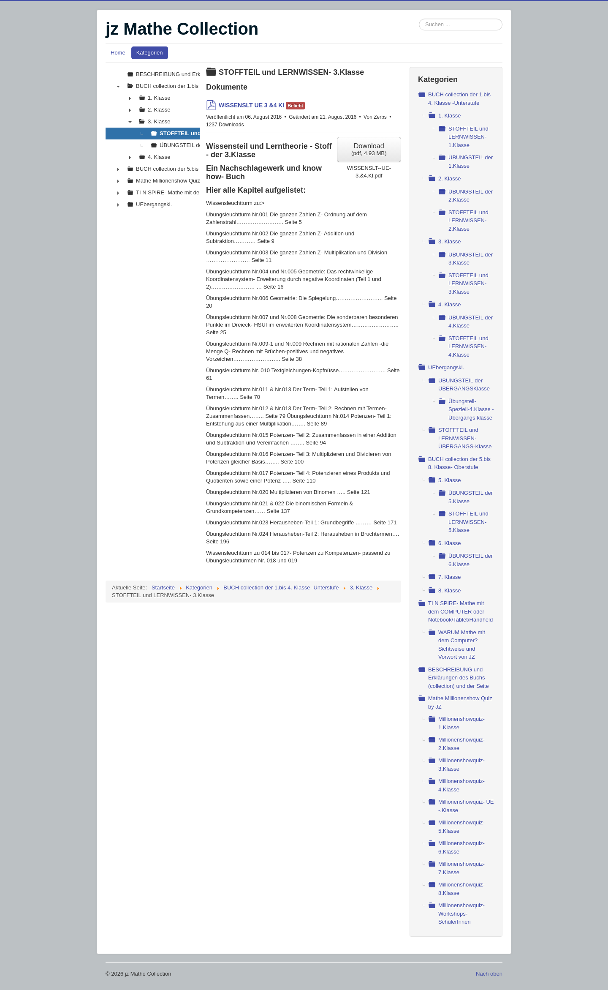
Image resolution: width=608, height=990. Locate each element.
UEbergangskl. (446, 367)
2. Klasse (449, 178)
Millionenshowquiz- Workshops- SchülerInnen (461, 913)
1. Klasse (449, 115)
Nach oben (489, 974)
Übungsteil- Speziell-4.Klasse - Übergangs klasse (471, 409)
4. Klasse (449, 304)
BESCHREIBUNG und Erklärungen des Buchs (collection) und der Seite (458, 677)
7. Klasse (449, 577)
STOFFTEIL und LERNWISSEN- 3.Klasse (468, 283)
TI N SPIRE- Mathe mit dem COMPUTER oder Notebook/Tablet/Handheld (460, 611)
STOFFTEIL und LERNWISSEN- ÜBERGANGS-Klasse (464, 438)
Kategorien (149, 52)
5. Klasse (449, 480)
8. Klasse (449, 590)
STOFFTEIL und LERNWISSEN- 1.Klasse (468, 136)
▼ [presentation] (118, 86)
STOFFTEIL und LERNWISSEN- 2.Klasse (468, 220)
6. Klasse (449, 543)
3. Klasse (449, 241)
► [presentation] (130, 98)
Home (118, 52)
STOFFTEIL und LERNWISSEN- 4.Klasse (468, 346)
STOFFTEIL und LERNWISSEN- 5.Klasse (468, 521)
